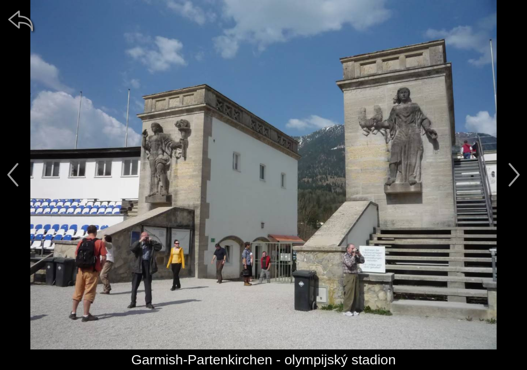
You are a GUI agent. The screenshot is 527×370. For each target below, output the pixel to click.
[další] (514, 174)
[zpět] (20, 20)
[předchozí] (13, 174)
